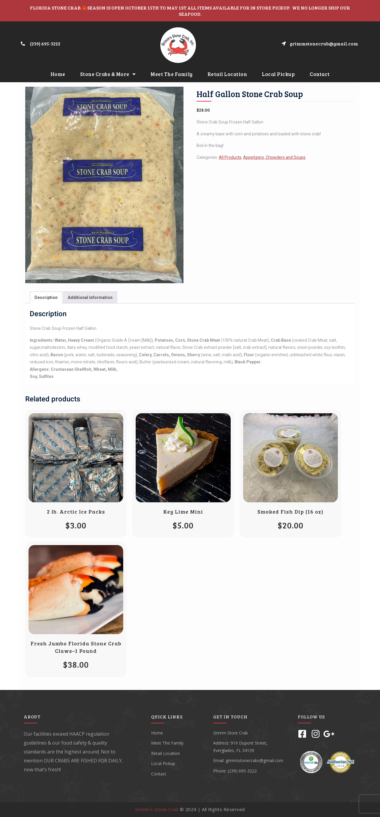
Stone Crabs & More (108, 74)
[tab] (46, 298)
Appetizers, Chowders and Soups (274, 157)
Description (46, 297)
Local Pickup (278, 74)
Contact (320, 74)
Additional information (90, 297)
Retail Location (227, 74)
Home (57, 74)
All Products (230, 157)
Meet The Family (172, 74)
